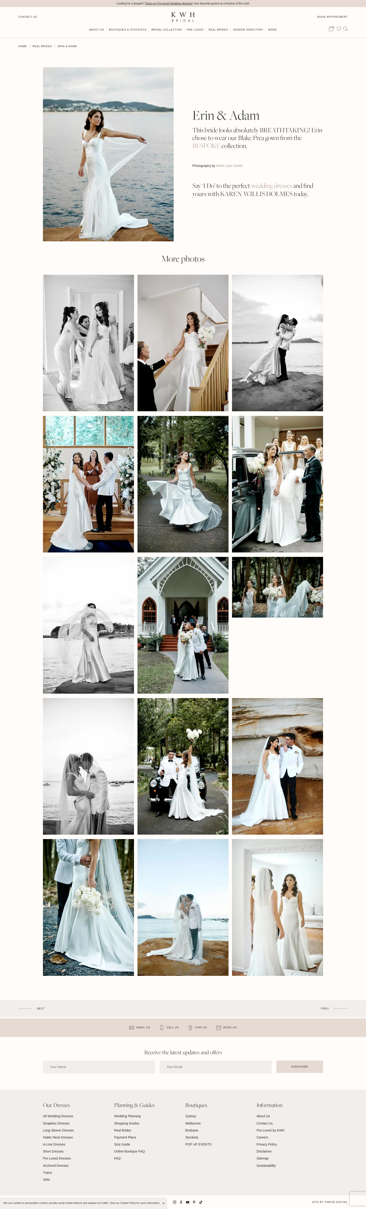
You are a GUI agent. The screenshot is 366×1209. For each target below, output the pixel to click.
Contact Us (27, 16)
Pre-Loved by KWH (271, 1130)
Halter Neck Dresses (58, 1137)
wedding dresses (271, 185)
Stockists (191, 1137)
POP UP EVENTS (198, 1144)
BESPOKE (206, 145)
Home (22, 46)
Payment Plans (125, 1137)
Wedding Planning (127, 1116)
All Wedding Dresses (58, 1116)
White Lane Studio (229, 166)
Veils (46, 1179)
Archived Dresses (56, 1165)
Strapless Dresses (56, 1123)
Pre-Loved (195, 29)
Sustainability (266, 1165)
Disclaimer (264, 1151)
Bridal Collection (166, 29)
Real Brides (218, 29)
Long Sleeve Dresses (58, 1130)
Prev (325, 1008)
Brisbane (191, 1130)
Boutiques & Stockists (128, 29)
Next (41, 1008)
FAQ (117, 1158)
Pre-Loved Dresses (57, 1158)
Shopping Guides (126, 1123)
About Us (96, 29)
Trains (47, 1172)
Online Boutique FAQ (129, 1151)
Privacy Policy (267, 1144)
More (272, 29)
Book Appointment (332, 16)
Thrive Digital (336, 1202)
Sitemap (262, 1158)
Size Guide (122, 1144)
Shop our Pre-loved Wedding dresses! (169, 3)
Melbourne (193, 1123)
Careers (262, 1137)
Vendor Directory (248, 29)
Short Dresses (53, 1151)
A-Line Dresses (54, 1144)
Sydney (190, 1116)
